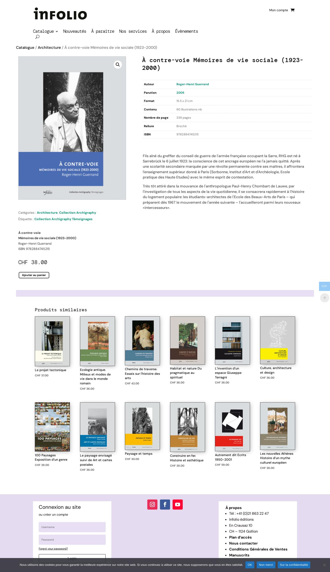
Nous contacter (243, 543)
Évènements (186, 32)
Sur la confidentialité (294, 565)
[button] (118, 64)
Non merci (266, 565)
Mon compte (278, 10)
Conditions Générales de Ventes (258, 549)
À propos (161, 32)
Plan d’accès (240, 537)
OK (250, 565)
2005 (180, 93)
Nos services (133, 32)
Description (151, 143)
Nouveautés (74, 32)
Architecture (49, 47)
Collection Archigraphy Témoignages (63, 219)
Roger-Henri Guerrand (192, 84)
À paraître (102, 32)
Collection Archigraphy (77, 213)
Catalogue (43, 32)
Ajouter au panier (34, 275)
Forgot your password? (53, 548)
